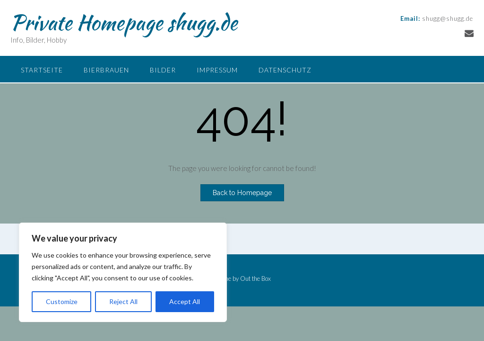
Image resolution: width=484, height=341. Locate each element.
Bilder (163, 70)
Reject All (123, 301)
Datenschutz (285, 70)
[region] (123, 272)
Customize (62, 301)
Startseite (42, 70)
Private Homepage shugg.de (123, 22)
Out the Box (255, 278)
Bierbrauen (106, 70)
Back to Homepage (242, 193)
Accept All (184, 301)
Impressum (217, 70)
